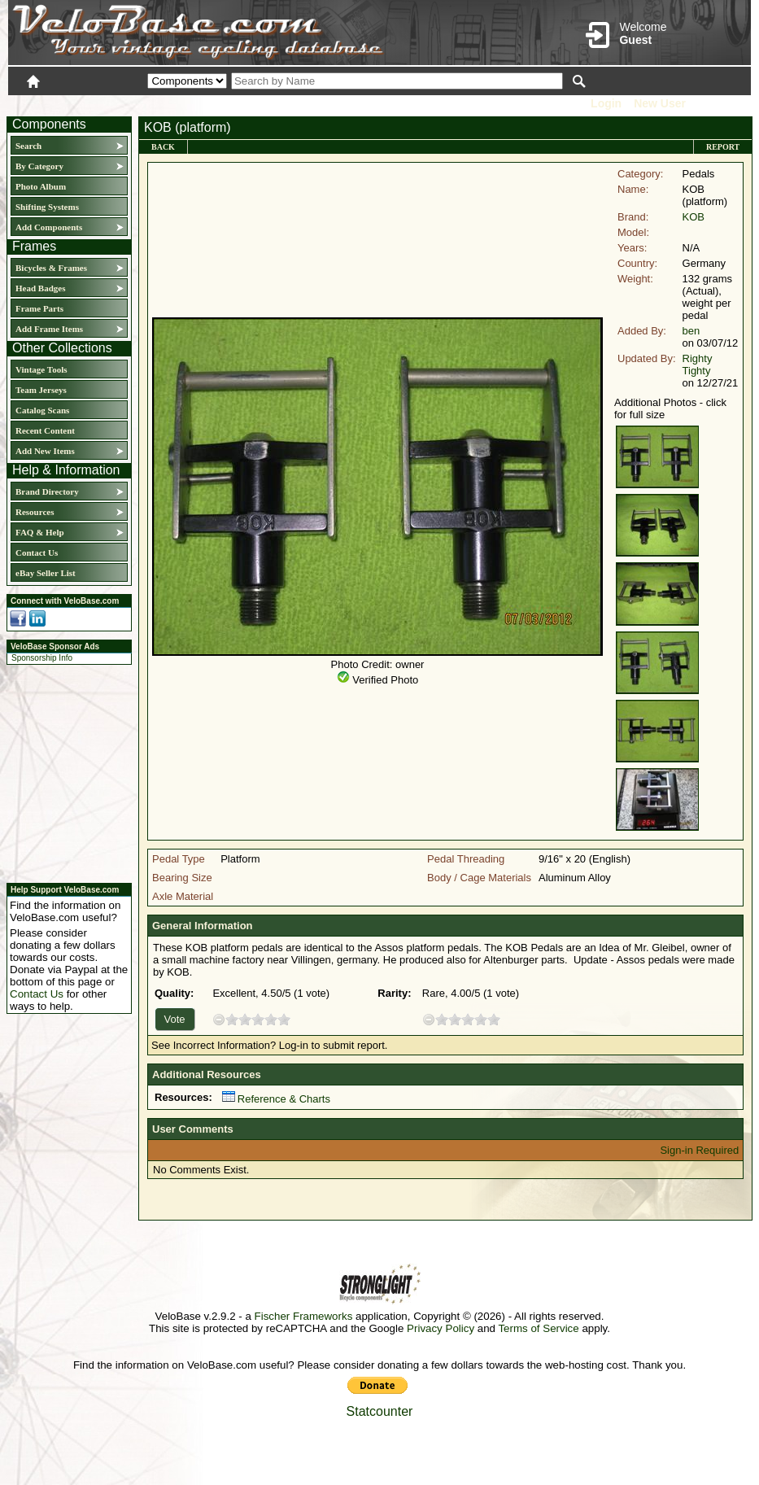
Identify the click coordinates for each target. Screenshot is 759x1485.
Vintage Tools (41, 369)
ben (691, 331)
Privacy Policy (440, 1328)
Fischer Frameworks (304, 1316)
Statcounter (380, 1411)
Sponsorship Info (41, 657)
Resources (34, 512)
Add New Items (45, 451)
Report (722, 146)
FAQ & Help (39, 532)
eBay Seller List (45, 573)
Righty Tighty (698, 364)
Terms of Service (538, 1328)
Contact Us (36, 552)
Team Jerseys (41, 390)
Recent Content (45, 430)
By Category (39, 166)
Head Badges (40, 288)
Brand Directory (47, 491)
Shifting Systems (47, 207)
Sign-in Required (699, 1150)
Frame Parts (39, 308)
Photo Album (40, 186)
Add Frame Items (49, 329)
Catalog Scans (42, 410)
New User (660, 103)
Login (606, 103)
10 (283, 1019)
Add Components (48, 227)
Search (28, 146)
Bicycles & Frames (52, 268)
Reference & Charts (276, 1099)
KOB (693, 217)
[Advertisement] (64, 771)
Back (163, 146)
